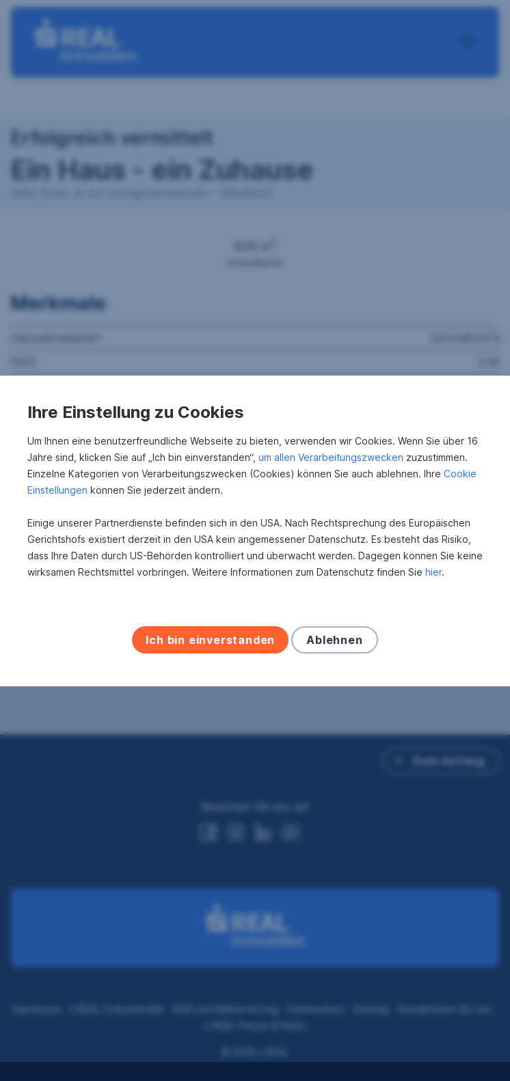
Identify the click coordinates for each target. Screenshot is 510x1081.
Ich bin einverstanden (210, 649)
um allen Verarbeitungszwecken (330, 467)
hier (433, 581)
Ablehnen (334, 649)
